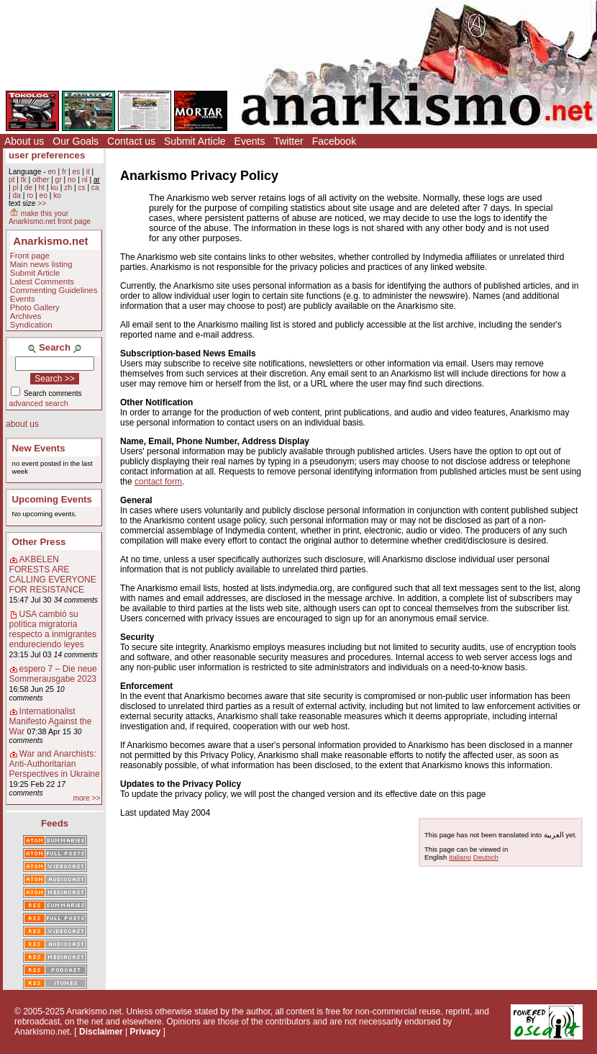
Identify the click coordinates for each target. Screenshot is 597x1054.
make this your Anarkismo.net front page (50, 217)
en (51, 172)
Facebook (334, 141)
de (28, 188)
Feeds (54, 823)
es (77, 172)
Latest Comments (42, 281)
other (40, 180)
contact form (158, 482)
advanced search (38, 403)
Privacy (145, 1032)
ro (30, 195)
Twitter (288, 141)
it (88, 172)
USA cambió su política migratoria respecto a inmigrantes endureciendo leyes (52, 629)
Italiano (460, 857)
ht (41, 188)
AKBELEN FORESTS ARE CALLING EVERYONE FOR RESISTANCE (52, 574)
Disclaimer (101, 1032)
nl (85, 180)
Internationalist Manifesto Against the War (50, 721)
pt (12, 180)
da (16, 195)
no (72, 180)
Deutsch (485, 857)
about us (22, 424)
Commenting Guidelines (54, 290)
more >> (86, 798)
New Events (38, 448)
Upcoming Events (52, 499)
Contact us (131, 141)
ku (54, 188)
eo (43, 195)
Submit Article (195, 141)
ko (57, 195)
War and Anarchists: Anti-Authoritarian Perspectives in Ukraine (54, 764)
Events (249, 141)
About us (24, 141)
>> (41, 203)
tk (24, 180)
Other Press (39, 541)
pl (15, 188)
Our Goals (76, 141)
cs (81, 188)
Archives (26, 316)
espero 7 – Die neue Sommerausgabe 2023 (53, 674)
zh (68, 188)
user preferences (47, 155)
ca (95, 188)
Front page (30, 255)
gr (58, 180)
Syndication (31, 324)
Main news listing (41, 264)
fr (64, 172)
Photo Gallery (35, 307)
